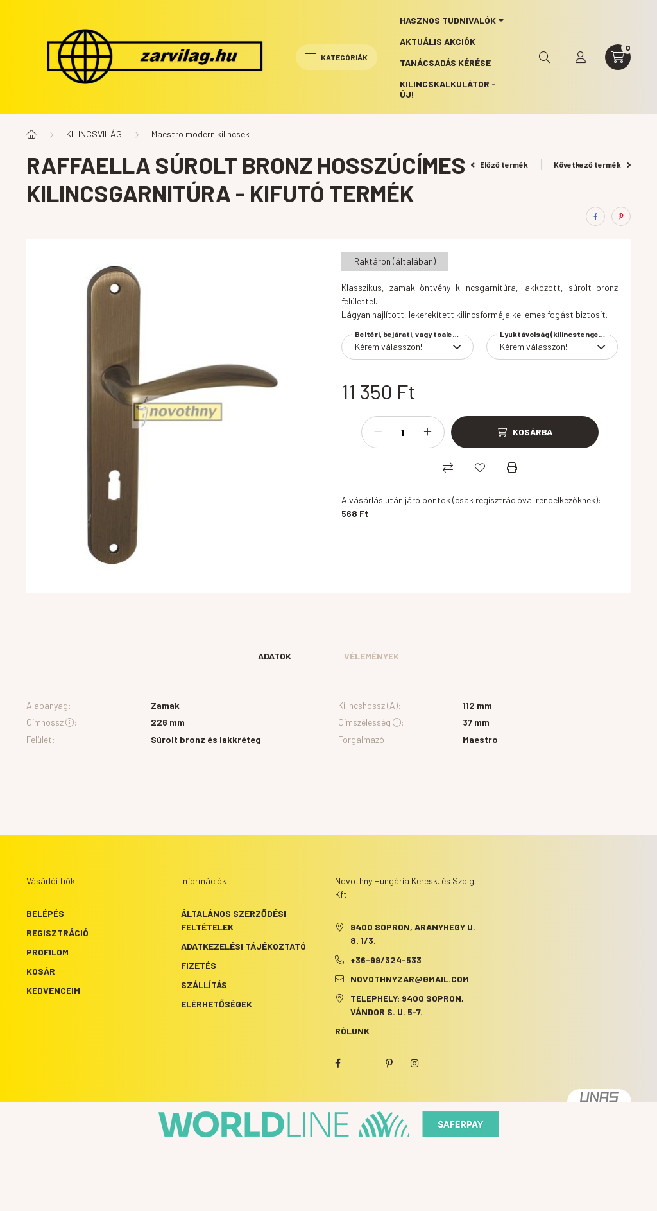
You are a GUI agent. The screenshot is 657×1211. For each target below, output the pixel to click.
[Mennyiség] (403, 432)
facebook (337, 1063)
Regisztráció (57, 932)
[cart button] (618, 57)
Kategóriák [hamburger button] (336, 57)
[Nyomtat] (512, 467)
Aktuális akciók (437, 41)
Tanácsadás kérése (445, 62)
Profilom (47, 951)
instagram (414, 1063)
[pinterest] (621, 216)
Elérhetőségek (216, 1003)
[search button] (545, 57)
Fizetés (198, 965)
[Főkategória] (31, 134)
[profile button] (580, 57)
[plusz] (428, 432)
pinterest (389, 1063)
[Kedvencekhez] (480, 467)
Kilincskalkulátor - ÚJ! (448, 89)
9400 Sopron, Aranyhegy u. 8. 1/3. (412, 933)
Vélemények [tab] (371, 655)
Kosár (40, 971)
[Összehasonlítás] (448, 467)
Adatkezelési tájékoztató (243, 946)
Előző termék (500, 164)
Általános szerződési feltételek (233, 920)
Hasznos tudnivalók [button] (448, 20)
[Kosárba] (525, 432)
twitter (363, 1063)
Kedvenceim (53, 990)
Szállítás (204, 984)
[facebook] (595, 216)
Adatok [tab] (274, 655)
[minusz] (378, 432)
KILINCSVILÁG (94, 133)
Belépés (45, 913)
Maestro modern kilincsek (200, 133)
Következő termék (592, 164)
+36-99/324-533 (386, 959)
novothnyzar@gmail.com (409, 978)
